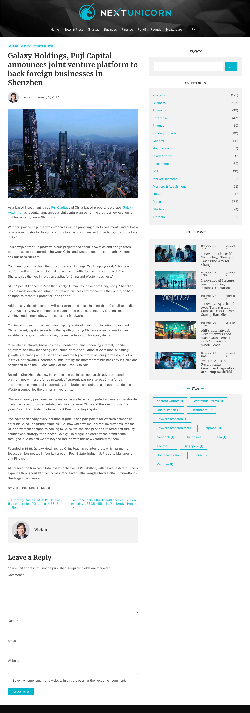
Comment (16, 532)
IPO (174, 171)
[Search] (231, 66)
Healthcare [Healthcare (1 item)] (220, 406)
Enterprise (179, 118)
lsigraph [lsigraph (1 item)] (184, 433)
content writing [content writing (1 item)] (189, 388)
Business (13, 45)
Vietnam (177, 217)
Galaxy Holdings (135, 198)
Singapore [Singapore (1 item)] (212, 451)
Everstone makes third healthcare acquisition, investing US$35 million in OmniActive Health (112, 463)
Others (176, 194)
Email (13, 598)
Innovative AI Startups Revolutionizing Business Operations (215, 280)
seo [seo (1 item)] (211, 442)
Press (51, 45)
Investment (39, 45)
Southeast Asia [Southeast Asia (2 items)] (189, 461)
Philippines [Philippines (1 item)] (186, 442)
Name (13, 578)
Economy (26, 45)
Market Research (183, 179)
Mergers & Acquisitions (188, 186)
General (177, 141)
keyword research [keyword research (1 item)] (191, 415)
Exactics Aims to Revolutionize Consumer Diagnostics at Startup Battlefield (215, 353)
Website (14, 618)
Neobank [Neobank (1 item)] (211, 433)
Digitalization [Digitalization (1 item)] (187, 406)
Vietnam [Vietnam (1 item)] (184, 470)
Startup (177, 209)
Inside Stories (181, 156)
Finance (177, 125)
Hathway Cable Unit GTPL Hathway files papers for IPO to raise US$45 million (38, 463)
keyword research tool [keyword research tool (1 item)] (194, 424)
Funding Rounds (183, 133)
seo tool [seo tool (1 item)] (183, 451)
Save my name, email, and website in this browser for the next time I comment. (69, 638)
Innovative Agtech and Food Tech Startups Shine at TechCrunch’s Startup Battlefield (216, 304)
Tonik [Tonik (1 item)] (219, 461)
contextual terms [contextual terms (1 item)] (190, 397)
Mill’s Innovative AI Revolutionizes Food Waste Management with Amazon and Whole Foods (216, 328)
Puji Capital (59, 198)
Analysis (177, 95)
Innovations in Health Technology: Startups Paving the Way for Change (213, 257)
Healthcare (179, 148)
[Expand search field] (193, 29)
